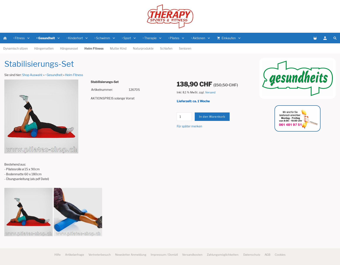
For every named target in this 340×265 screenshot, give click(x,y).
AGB (267, 254)
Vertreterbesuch (99, 254)
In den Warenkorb (212, 116)
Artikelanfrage (74, 254)
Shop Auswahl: (32, 75)
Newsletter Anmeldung (130, 254)
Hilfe (57, 254)
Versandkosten (192, 254)
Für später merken (189, 126)
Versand (210, 92)
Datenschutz (251, 254)
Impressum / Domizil (164, 254)
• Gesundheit (53, 75)
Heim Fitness (74, 75)
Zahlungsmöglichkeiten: (223, 254)
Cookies (280, 254)
